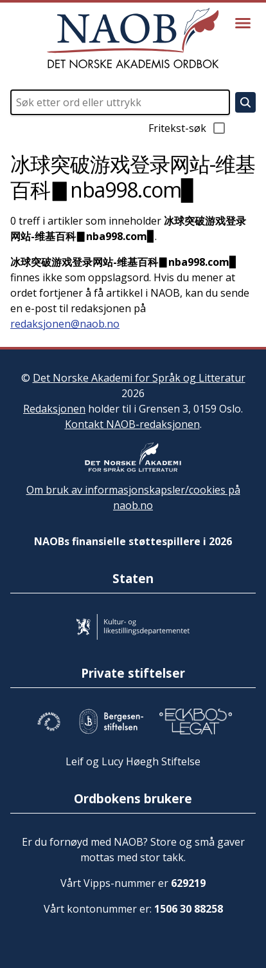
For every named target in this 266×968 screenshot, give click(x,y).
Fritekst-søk (187, 128)
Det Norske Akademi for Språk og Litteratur (139, 378)
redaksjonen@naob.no (65, 324)
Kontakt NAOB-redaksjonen (132, 424)
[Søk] (245, 102)
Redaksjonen (54, 409)
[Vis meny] (243, 23)
